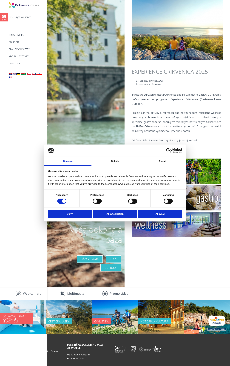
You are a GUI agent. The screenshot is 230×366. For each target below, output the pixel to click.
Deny (70, 214)
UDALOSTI (14, 63)
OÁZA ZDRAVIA (90, 259)
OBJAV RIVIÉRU (16, 34)
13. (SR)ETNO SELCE (20, 17)
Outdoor (111, 268)
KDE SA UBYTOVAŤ (18, 56)
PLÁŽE (113, 259)
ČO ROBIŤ (14, 42)
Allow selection (115, 214)
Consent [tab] (68, 161)
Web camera (32, 293)
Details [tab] (115, 161)
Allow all (160, 214)
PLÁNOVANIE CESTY (19, 49)
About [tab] (162, 161)
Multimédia (75, 293)
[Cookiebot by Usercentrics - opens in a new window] (168, 150)
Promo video (119, 293)
